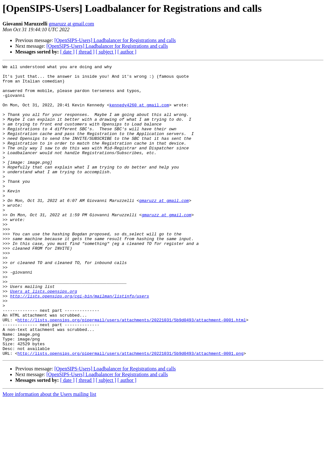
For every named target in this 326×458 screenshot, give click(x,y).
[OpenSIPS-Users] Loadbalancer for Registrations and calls (115, 40)
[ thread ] (85, 51)
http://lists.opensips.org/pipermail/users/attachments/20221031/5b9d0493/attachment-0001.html (132, 371)
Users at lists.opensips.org (43, 337)
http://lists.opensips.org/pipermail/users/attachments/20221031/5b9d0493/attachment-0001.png (131, 411)
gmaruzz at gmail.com (71, 23)
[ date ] (67, 51)
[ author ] (127, 51)
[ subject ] (106, 51)
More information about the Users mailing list (49, 452)
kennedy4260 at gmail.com (139, 113)
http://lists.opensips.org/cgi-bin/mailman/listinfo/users (79, 343)
